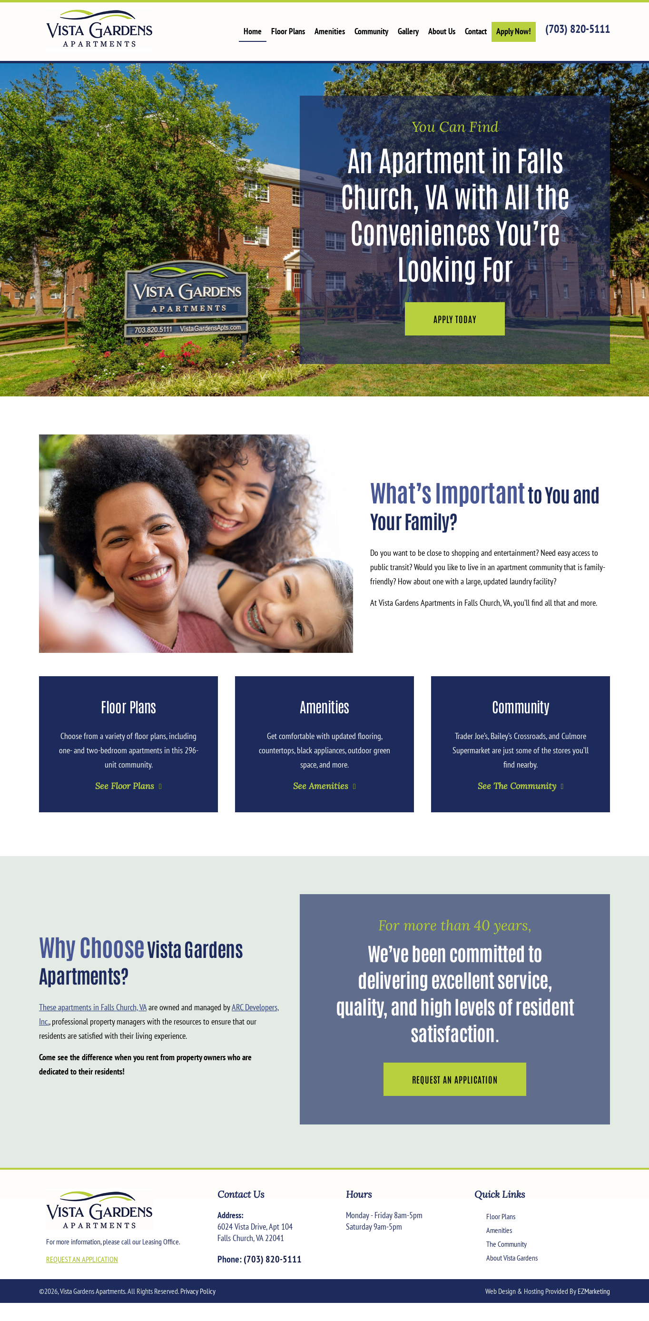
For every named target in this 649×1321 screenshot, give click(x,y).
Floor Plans (288, 31)
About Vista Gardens (512, 1257)
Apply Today (454, 319)
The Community (506, 1244)
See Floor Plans (124, 785)
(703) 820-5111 (577, 28)
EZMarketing (594, 1291)
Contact (476, 31)
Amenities (330, 31)
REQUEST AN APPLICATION (82, 1259)
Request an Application (455, 1079)
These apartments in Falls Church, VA (93, 1007)
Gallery (408, 31)
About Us (441, 31)
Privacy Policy (198, 1291)
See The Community (517, 785)
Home (253, 31)
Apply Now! (513, 31)
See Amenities (320, 785)
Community (371, 31)
